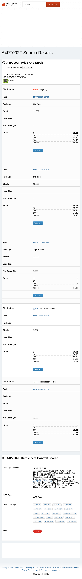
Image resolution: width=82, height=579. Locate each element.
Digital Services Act (30, 570)
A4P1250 (37, 481)
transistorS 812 (70, 513)
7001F (36, 513)
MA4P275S (58, 517)
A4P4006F (38, 509)
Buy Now (38, 150)
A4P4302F (58, 509)
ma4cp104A (70, 517)
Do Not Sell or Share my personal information (59, 567)
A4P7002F (45, 513)
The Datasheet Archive (10, 4)
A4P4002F (67, 505)
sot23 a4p (56, 513)
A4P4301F (48, 509)
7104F (49, 517)
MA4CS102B (72, 521)
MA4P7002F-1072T (41, 97)
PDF (37, 531)
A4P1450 (48, 481)
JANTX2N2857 (39, 517)
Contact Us (45, 570)
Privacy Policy (32, 567)
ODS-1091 (38, 521)
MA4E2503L (60, 521)
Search (53, 4)
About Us (56, 570)
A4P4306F (69, 509)
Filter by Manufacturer (14, 67)
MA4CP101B (49, 521)
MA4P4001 (57, 505)
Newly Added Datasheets (13, 567)
